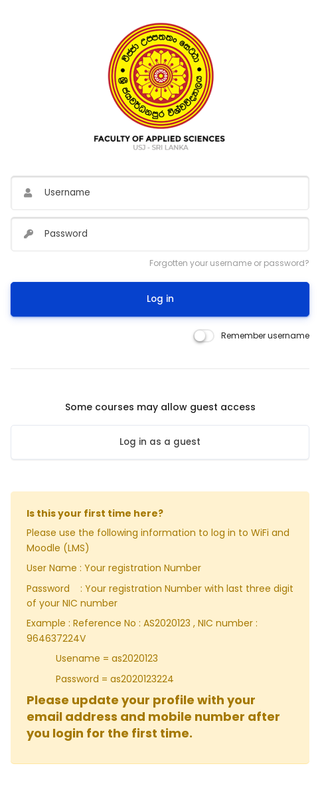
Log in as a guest (160, 442)
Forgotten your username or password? (229, 263)
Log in (160, 299)
